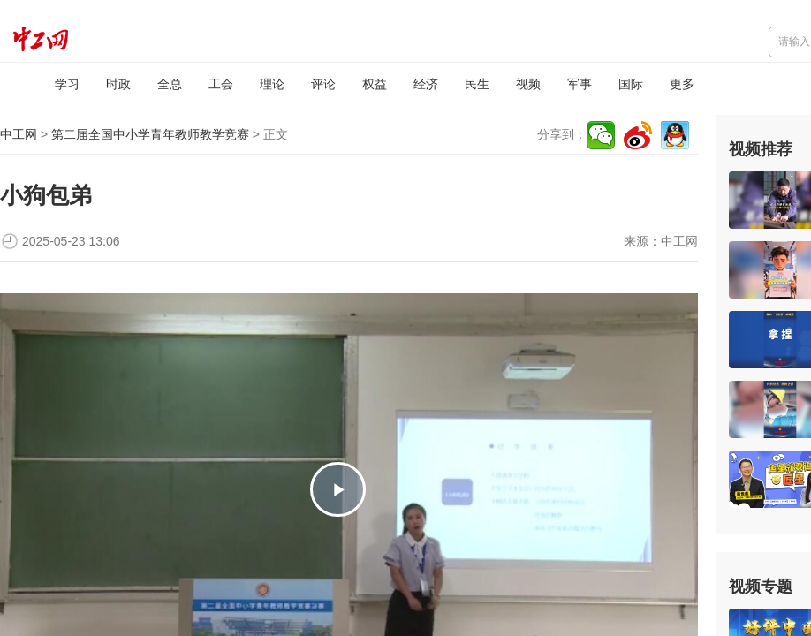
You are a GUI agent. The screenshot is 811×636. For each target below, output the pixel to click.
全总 (169, 84)
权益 (374, 84)
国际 (630, 84)
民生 (477, 84)
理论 (272, 84)
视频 (528, 84)
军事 (579, 84)
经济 (425, 84)
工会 (220, 84)
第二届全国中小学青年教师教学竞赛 (150, 134)
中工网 (18, 134)
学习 (67, 84)
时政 (118, 84)
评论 (323, 84)
